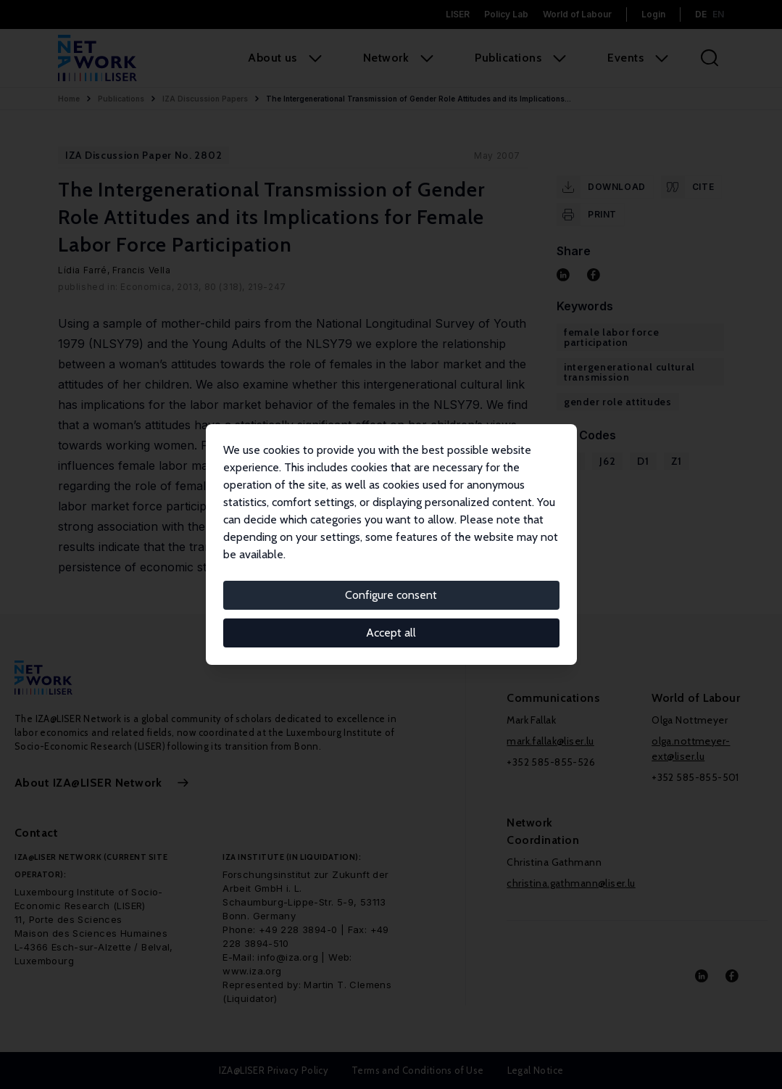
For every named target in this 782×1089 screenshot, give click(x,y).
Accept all (391, 632)
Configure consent (391, 595)
